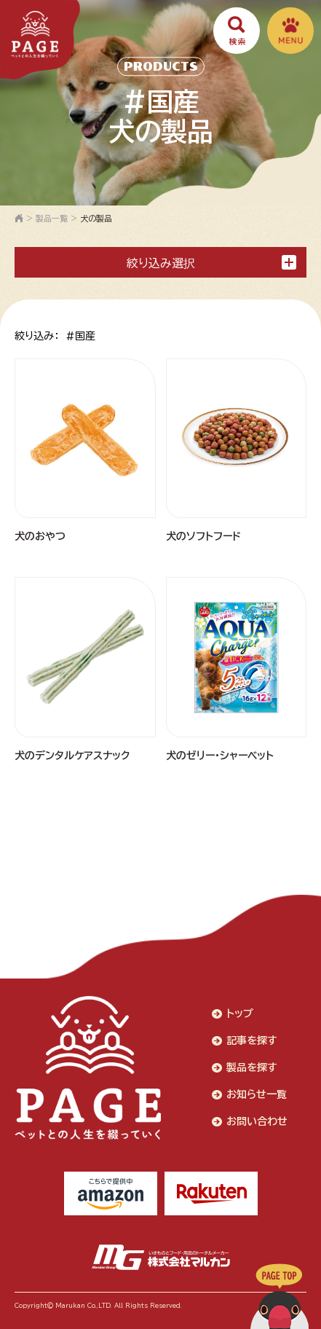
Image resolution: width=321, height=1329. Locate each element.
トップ (239, 1013)
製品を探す (251, 1067)
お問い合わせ (257, 1121)
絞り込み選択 (212, 262)
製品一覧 (52, 218)
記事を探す (251, 1040)
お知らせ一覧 (256, 1094)
